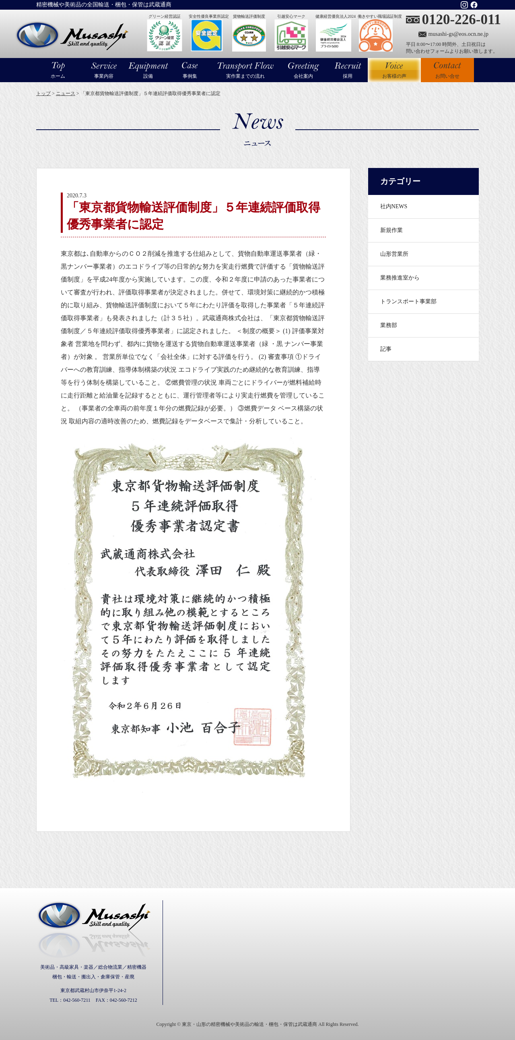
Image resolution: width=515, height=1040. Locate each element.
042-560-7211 (77, 1000)
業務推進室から (400, 278)
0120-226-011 (461, 19)
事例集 (190, 76)
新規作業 (391, 230)
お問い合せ (447, 76)
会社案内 (303, 76)
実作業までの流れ (245, 76)
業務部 (388, 325)
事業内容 (103, 76)
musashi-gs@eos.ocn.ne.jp (458, 34)
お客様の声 (394, 70)
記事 (385, 349)
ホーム (58, 76)
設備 (148, 76)
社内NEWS (394, 206)
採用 (347, 76)
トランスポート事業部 (408, 301)
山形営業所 (394, 254)
